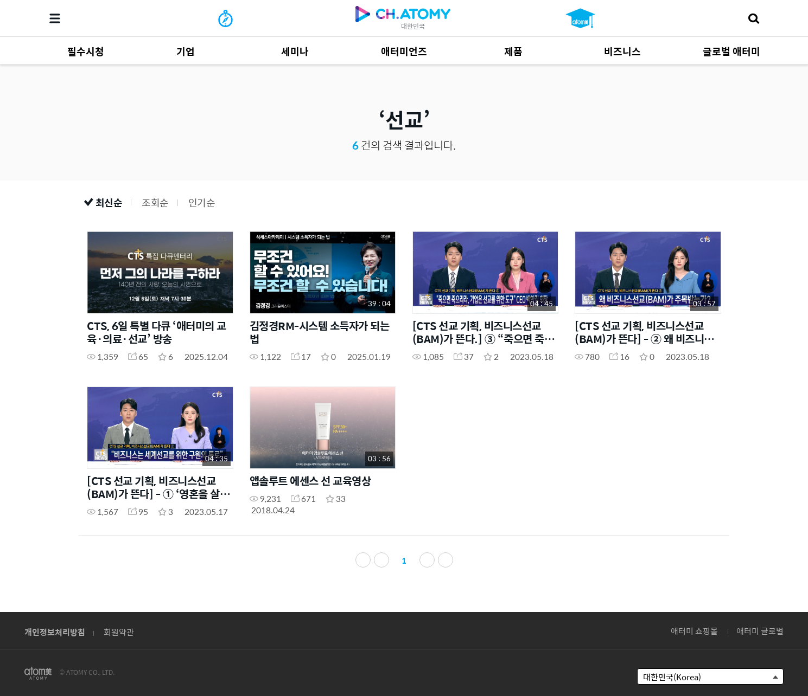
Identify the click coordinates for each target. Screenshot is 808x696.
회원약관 (119, 632)
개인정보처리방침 (54, 632)
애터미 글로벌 (760, 630)
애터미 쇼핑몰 (694, 630)
